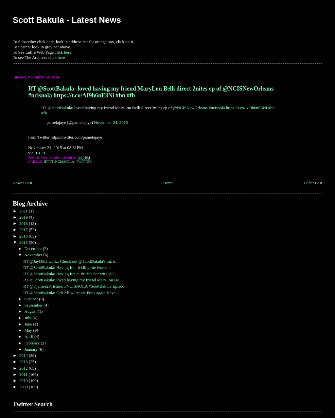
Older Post (313, 182)
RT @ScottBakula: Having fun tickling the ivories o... (69, 267)
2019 (24, 217)
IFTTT (40, 152)
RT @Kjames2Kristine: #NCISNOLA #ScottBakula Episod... (75, 286)
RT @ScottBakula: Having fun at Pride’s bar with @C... (70, 273)
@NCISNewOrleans (190, 107)
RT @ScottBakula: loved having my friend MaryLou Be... (72, 279)
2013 (24, 361)
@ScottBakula (59, 107)
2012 (24, 368)
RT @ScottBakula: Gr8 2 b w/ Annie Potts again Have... (71, 292)
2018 (24, 223)
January (31, 349)
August (31, 311)
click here (63, 52)
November (33, 254)
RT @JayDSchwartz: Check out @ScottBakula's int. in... (71, 261)
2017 (24, 229)
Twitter (84, 161)
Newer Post (22, 182)
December (33, 248)
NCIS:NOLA (64, 161)
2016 (24, 236)
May (28, 330)
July (28, 317)
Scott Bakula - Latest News (67, 20)
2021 (24, 211)
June (28, 324)
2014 (24, 355)
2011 (24, 374)
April (29, 336)
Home (168, 182)
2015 (24, 242)
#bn (271, 107)
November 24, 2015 (111, 122)
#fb (44, 112)
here (50, 41)
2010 (24, 380)
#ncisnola (217, 107)
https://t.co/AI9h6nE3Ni (246, 107)
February (32, 343)
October (31, 298)
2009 (24, 386)
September (34, 305)
